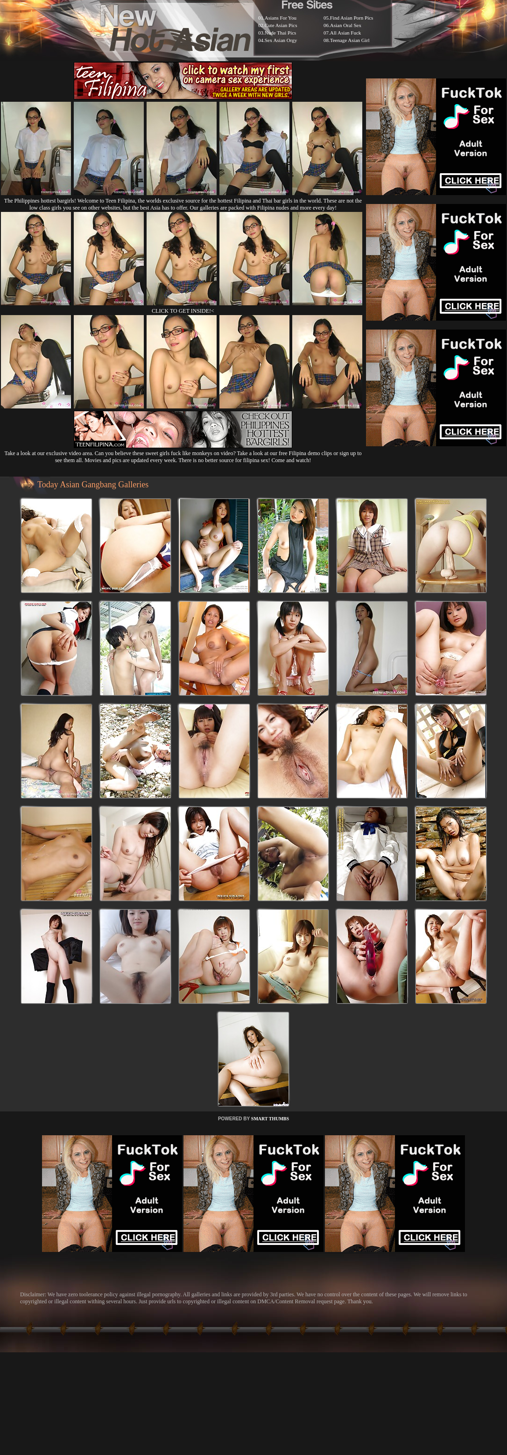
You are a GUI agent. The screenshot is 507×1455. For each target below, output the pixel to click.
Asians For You (280, 18)
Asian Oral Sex (345, 25)
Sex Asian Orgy (281, 40)
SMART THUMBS (270, 1118)
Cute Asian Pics (281, 25)
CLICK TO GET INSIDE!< (183, 311)
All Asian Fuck (345, 32)
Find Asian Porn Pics (351, 18)
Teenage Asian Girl (350, 40)
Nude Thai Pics (280, 32)
